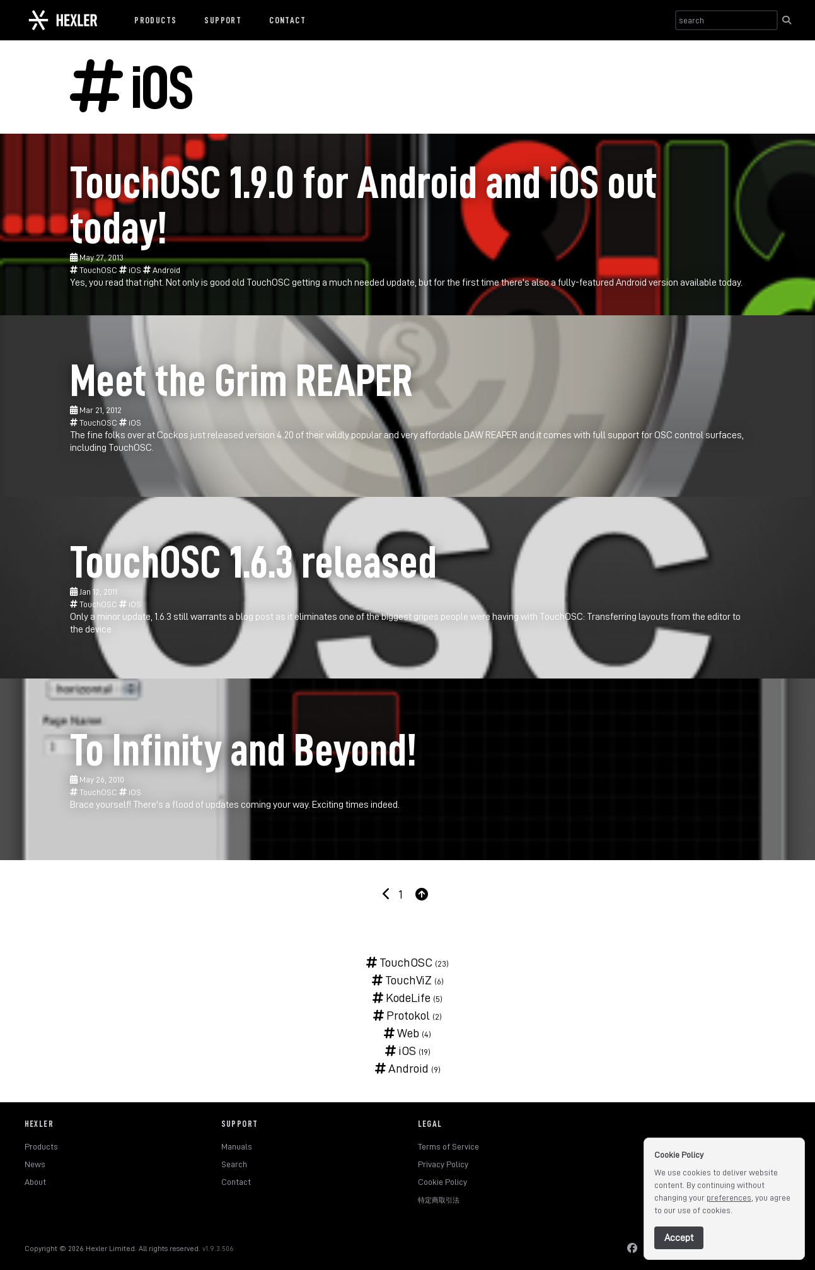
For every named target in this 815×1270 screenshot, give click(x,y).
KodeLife (402, 997)
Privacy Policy (443, 1164)
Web (401, 1033)
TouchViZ (402, 980)
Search (234, 1164)
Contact (287, 20)
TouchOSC (94, 269)
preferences (729, 1197)
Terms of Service (448, 1146)
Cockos (172, 435)
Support (222, 20)
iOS (131, 269)
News (35, 1164)
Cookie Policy (442, 1181)
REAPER (501, 435)
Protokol (401, 1015)
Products (155, 20)
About (35, 1181)
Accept (678, 1238)
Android (161, 269)
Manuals (236, 1146)
